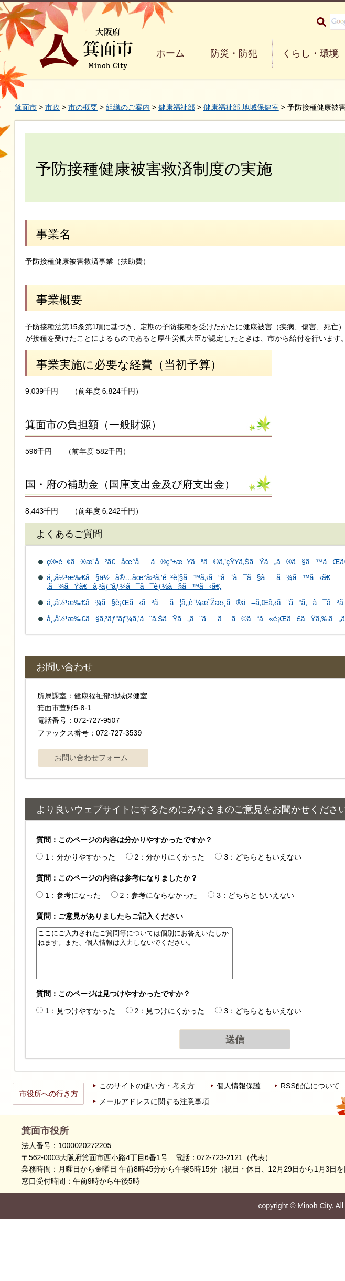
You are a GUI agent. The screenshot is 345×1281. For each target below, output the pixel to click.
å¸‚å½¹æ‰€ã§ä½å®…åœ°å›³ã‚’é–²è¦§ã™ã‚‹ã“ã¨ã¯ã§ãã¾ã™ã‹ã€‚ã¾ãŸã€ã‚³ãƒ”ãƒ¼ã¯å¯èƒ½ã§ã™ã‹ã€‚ (188, 582)
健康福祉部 (176, 107)
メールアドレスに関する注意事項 (154, 1101)
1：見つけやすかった (80, 1011)
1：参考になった (73, 895)
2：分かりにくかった (170, 857)
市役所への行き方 (48, 1093)
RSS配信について (310, 1086)
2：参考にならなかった (159, 895)
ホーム (170, 53)
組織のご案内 (128, 107)
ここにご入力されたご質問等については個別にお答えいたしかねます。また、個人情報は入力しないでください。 (134, 953)
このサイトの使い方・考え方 (147, 1086)
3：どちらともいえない (262, 857)
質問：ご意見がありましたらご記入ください (109, 916)
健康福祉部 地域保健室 (241, 107)
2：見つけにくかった (170, 1011)
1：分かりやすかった (80, 857)
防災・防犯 (233, 53)
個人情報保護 (239, 1086)
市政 (52, 107)
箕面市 (26, 107)
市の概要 (83, 107)
